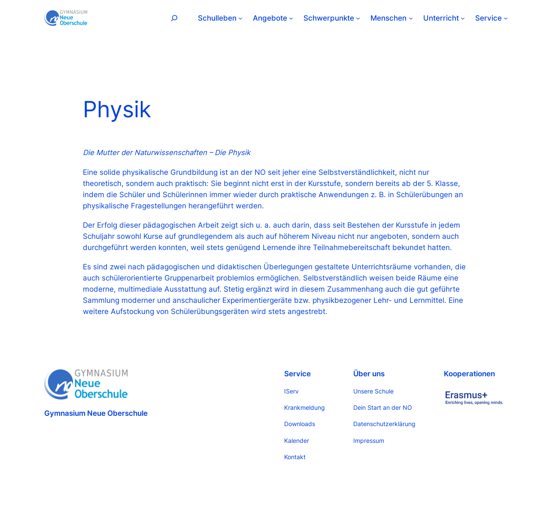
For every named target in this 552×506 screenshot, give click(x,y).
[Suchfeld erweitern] (174, 18)
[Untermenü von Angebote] (291, 18)
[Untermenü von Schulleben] (240, 18)
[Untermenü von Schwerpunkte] (358, 18)
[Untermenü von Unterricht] (463, 18)
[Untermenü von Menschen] (411, 18)
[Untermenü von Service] (505, 18)
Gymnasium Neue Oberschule (96, 413)
